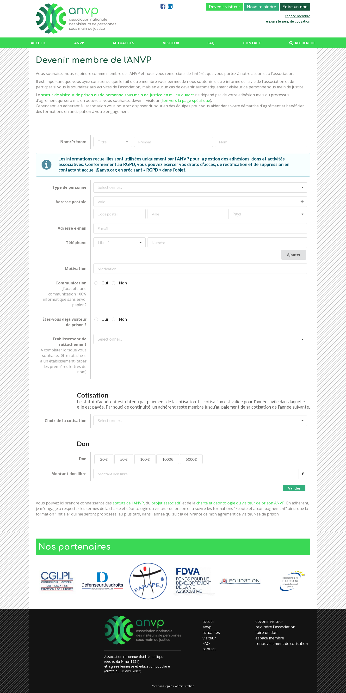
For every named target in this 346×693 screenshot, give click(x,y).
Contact (252, 42)
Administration (184, 686)
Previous (39, 581)
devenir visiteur (269, 621)
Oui (105, 283)
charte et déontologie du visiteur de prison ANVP (240, 503)
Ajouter (294, 254)
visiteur (209, 638)
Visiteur (171, 42)
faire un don (266, 632)
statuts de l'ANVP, (129, 503)
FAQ (211, 42)
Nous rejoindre (261, 7)
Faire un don (295, 7)
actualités (211, 632)
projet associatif (165, 503)
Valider (294, 488)
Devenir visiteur (224, 7)
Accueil (38, 42)
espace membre (297, 16)
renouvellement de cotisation (287, 21)
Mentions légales (162, 686)
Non (123, 283)
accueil (209, 621)
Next (306, 581)
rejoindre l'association (275, 627)
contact (209, 648)
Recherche (305, 42)
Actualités (123, 42)
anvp (207, 627)
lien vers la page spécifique (186, 100)
